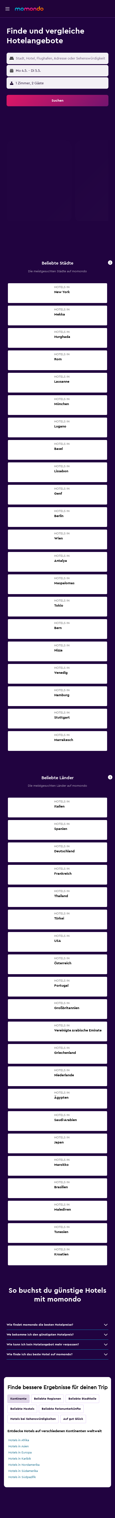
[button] (7, 9)
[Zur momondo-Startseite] (29, 8)
